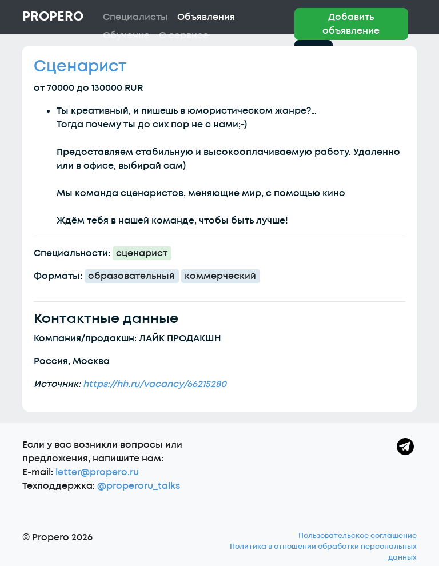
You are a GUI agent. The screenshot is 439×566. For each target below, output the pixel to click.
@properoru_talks (138, 486)
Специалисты (135, 17)
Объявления (206, 17)
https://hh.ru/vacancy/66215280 (154, 384)
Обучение (126, 35)
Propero (52, 16)
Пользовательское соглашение (357, 536)
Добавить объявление (351, 24)
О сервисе (184, 35)
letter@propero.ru (97, 472)
